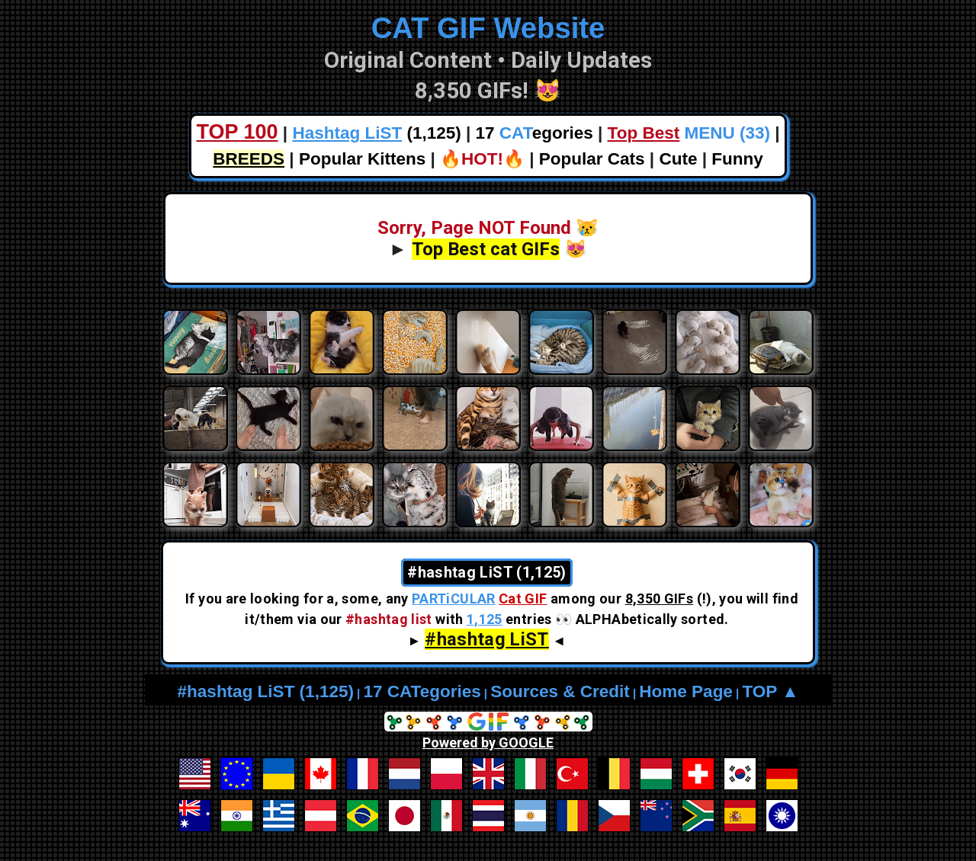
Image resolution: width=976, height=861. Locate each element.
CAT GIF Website (488, 27)
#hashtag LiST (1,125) (266, 691)
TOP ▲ (770, 691)
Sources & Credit (560, 691)
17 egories (534, 132)
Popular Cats (592, 158)
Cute (678, 158)
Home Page (686, 691)
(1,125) (376, 132)
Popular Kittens (362, 158)
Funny (737, 158)
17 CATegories (421, 691)
